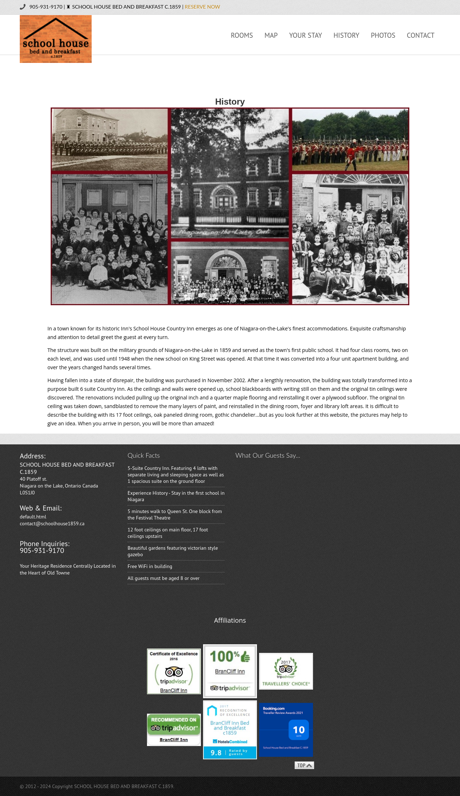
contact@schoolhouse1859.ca (52, 523)
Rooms (242, 35)
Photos (383, 35)
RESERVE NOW (202, 7)
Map (271, 35)
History (346, 35)
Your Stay (305, 35)
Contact (420, 35)
